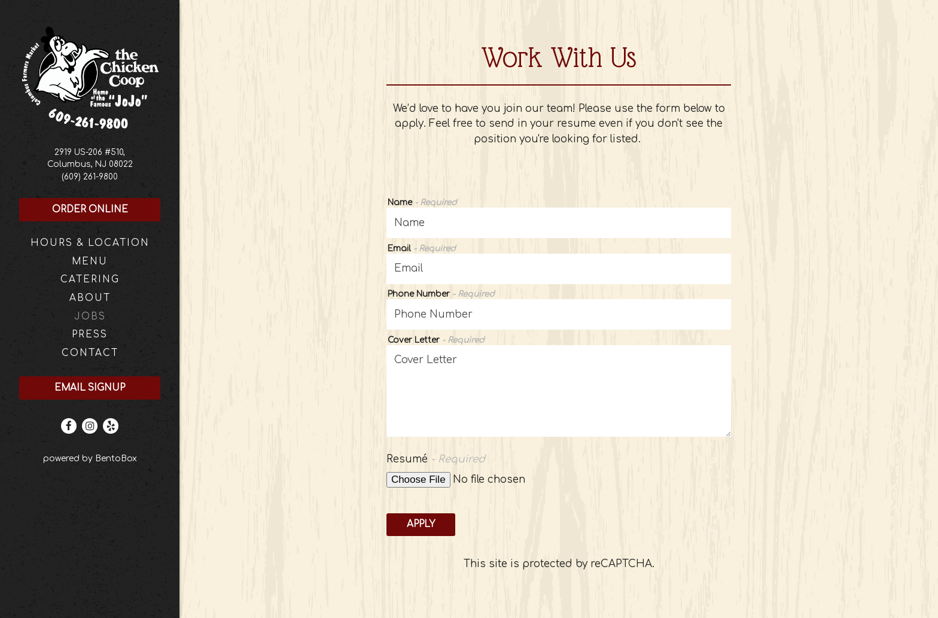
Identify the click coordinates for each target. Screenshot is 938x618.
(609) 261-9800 (90, 176)
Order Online (90, 210)
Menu (90, 262)
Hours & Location (90, 243)
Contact (90, 353)
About (90, 298)
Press (90, 335)
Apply (421, 524)
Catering (90, 280)
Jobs (90, 317)
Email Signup (89, 388)
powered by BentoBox (111, 457)
